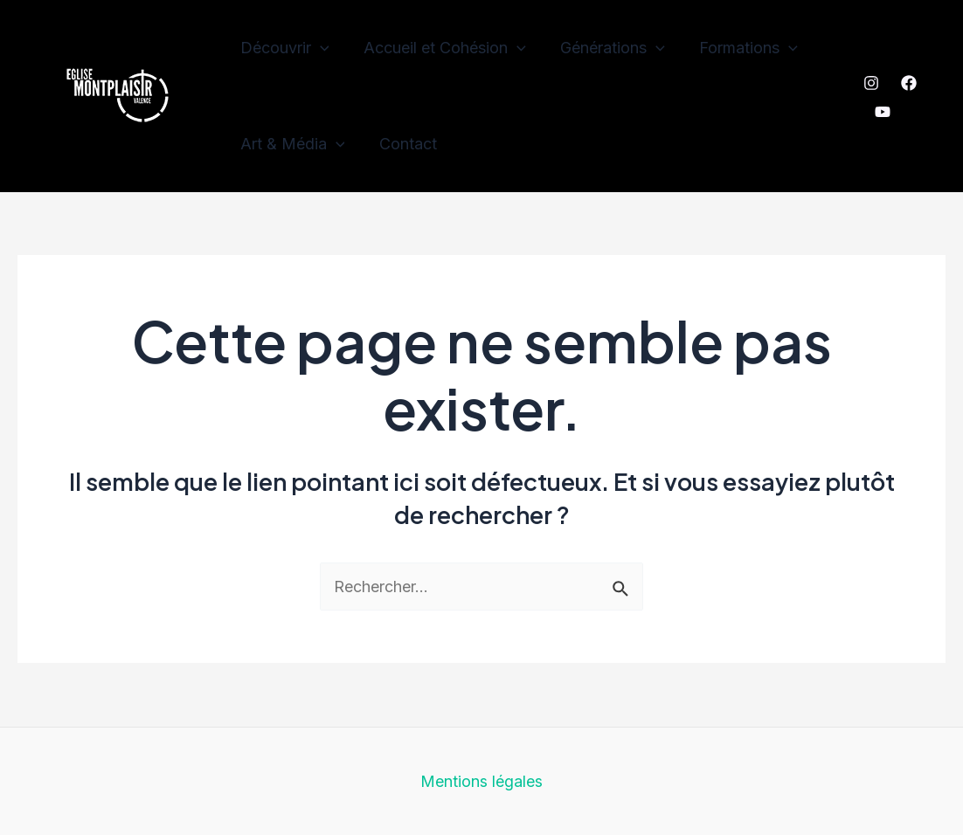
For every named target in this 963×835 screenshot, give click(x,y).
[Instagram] (870, 83)
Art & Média (291, 144)
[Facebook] (908, 83)
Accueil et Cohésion (440, 48)
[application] (318, 48)
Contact (404, 144)
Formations (738, 48)
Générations (605, 48)
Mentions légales (481, 781)
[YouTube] (881, 112)
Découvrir (283, 48)
